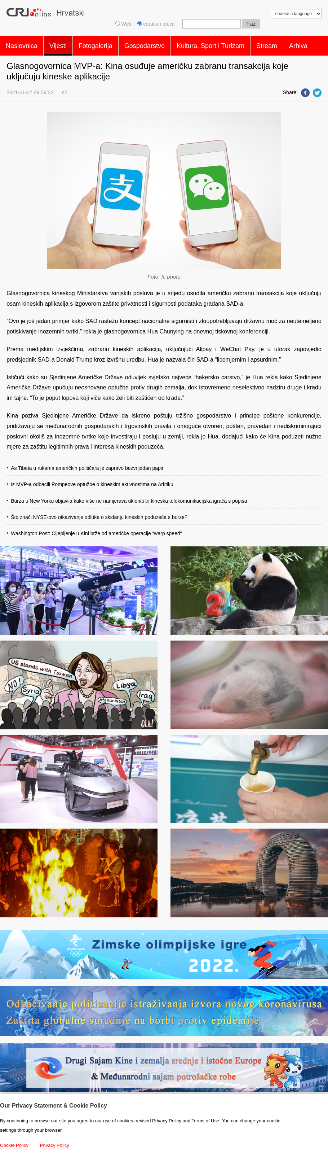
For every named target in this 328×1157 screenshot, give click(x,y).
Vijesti (58, 44)
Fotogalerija (95, 44)
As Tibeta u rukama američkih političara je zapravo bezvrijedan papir (87, 464)
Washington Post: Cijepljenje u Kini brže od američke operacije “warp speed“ (96, 530)
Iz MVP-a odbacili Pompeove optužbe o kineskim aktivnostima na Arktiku (92, 481)
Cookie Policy (14, 1145)
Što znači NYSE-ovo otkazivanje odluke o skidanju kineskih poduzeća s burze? (99, 513)
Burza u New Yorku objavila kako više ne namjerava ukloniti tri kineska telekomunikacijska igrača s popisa (129, 497)
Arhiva (298, 44)
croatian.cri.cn (156, 24)
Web (123, 24)
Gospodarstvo (144, 44)
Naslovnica (21, 44)
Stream (266, 44)
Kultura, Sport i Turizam (210, 44)
